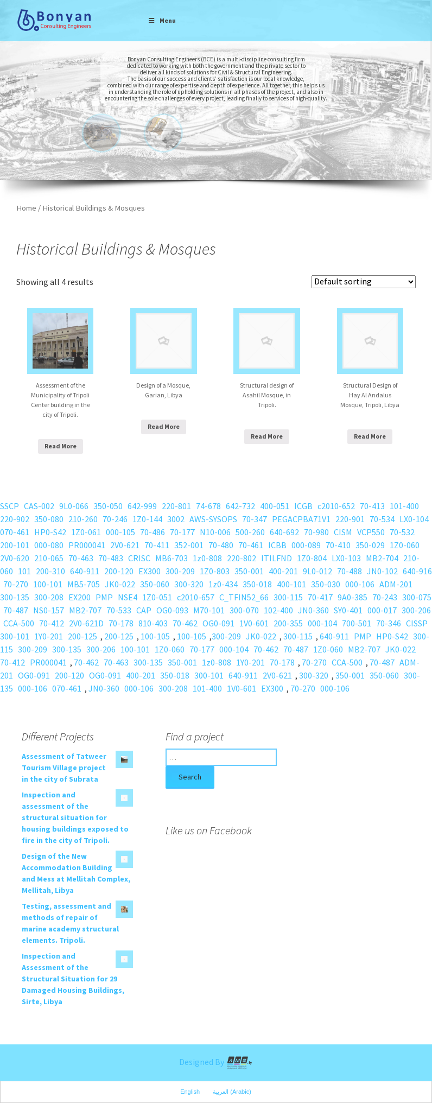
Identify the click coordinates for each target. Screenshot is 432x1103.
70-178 (121, 623)
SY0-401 (348, 610)
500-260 (250, 532)
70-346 (388, 623)
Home (26, 208)
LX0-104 (414, 519)
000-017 (382, 610)
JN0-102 (382, 571)
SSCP (9, 505)
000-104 (322, 623)
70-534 (382, 519)
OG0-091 (218, 623)
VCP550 (371, 532)
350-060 (154, 584)
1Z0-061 (86, 532)
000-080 (48, 545)
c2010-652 (336, 505)
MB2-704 (382, 558)
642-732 (240, 505)
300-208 (48, 597)
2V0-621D (86, 623)
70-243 (384, 597)
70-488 (349, 571)
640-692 (284, 532)
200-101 (14, 545)
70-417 (320, 597)
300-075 (416, 597)
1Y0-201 (48, 636)
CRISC (139, 558)
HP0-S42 (50, 532)
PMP (104, 597)
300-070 (244, 610)
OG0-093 (172, 610)
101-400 (404, 505)
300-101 (14, 636)
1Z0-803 (215, 571)
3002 (176, 519)
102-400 (278, 610)
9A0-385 (352, 597)
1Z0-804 (312, 558)
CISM (343, 532)
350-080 (48, 519)
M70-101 (209, 610)
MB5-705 (83, 584)
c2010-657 (195, 597)
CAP (143, 610)
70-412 (51, 623)
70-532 (402, 532)
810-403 (153, 623)
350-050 (108, 505)
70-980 (316, 532)
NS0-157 (48, 610)
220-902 (14, 519)
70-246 (115, 519)
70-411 (156, 545)
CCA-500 (18, 623)
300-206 (416, 610)
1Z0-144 (147, 519)
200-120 (119, 571)
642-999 (142, 505)
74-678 (208, 505)
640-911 (84, 571)
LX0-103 (346, 558)
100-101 (47, 584)
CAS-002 (39, 505)
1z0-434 (223, 584)
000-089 (306, 545)
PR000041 (86, 545)
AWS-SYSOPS (213, 519)
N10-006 (215, 532)
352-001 (189, 545)
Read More (61, 446)
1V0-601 (254, 623)
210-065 (48, 558)
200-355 (288, 623)
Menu (161, 20)
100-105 (155, 636)
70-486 (152, 532)
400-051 (274, 505)
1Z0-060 (405, 545)
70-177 (182, 532)
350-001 (249, 571)
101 (24, 571)
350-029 (370, 545)
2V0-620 (14, 558)
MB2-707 (85, 610)
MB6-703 (171, 558)
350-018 (257, 584)
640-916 (417, 571)
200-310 (50, 571)
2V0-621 (124, 545)
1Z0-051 (157, 597)
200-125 (82, 636)
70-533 (118, 610)
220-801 (176, 505)
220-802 (241, 558)
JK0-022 (120, 584)
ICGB (303, 505)
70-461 (250, 545)
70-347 (254, 519)
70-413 (372, 505)
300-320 (189, 584)
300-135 (14, 597)
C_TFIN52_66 (244, 597)
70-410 (338, 545)
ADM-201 (395, 584)
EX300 (149, 571)
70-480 (220, 545)
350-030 (325, 584)
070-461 (14, 532)
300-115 (288, 597)
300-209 (180, 571)
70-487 (15, 610)
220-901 (350, 519)
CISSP (417, 623)
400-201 (283, 571)
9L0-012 (317, 571)
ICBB (277, 545)
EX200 (79, 597)
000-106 (359, 584)
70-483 (110, 558)
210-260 (83, 519)
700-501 (356, 623)
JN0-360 (313, 610)
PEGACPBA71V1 (301, 519)
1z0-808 (207, 558)
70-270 (15, 584)
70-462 (185, 623)
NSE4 (127, 597)
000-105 (120, 532)
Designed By (216, 1061)
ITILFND (276, 558)
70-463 (80, 558)
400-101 (291, 584)
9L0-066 (73, 505)
